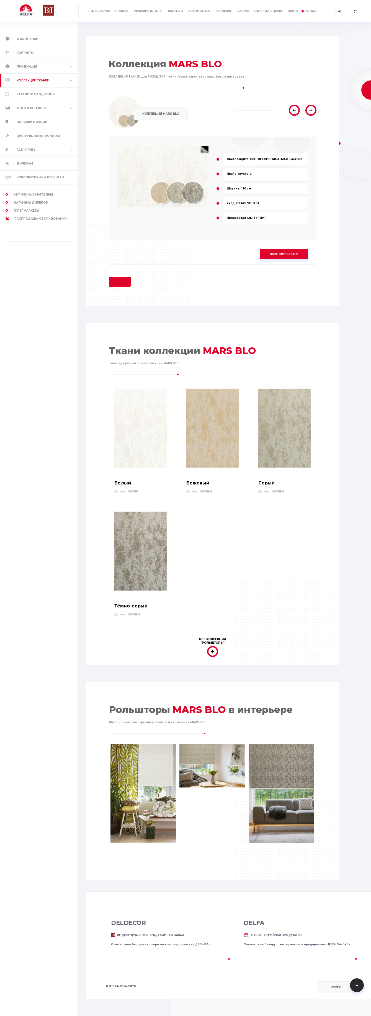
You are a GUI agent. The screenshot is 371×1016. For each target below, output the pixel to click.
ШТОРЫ (242, 11)
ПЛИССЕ (121, 11)
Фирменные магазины (29, 195)
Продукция (27, 66)
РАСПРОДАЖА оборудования (36, 219)
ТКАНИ (292, 11)
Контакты (25, 53)
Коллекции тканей (33, 80)
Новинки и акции (32, 122)
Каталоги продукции (36, 94)
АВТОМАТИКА (199, 11)
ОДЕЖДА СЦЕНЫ (268, 11)
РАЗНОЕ (309, 11)
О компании (27, 39)
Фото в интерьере (32, 108)
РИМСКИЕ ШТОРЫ (148, 11)
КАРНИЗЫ (223, 11)
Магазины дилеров (27, 203)
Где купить (26, 150)
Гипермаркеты (22, 211)
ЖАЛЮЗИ (175, 11)
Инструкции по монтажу (39, 136)
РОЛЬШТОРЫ (99, 11)
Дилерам (25, 163)
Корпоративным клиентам (40, 177)
